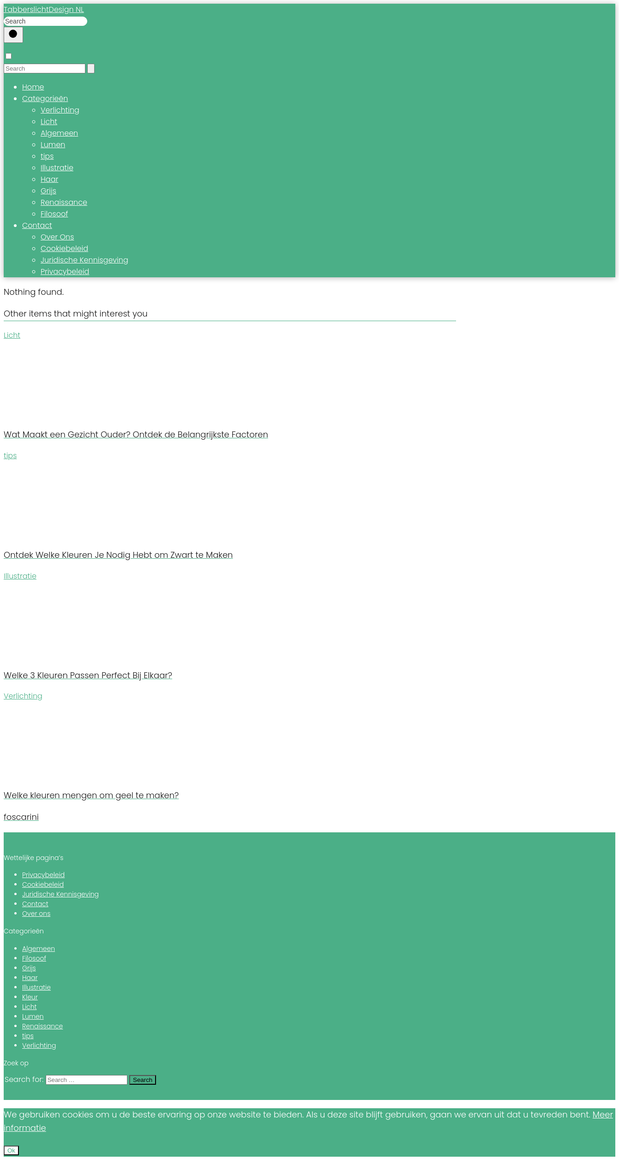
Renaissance (64, 202)
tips (47, 156)
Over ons (36, 913)
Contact (37, 225)
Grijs (48, 190)
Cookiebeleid (64, 248)
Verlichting (60, 110)
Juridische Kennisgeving (84, 260)
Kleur (30, 997)
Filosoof (54, 214)
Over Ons (57, 237)
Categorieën (45, 98)
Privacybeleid (65, 271)
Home (33, 87)
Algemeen (59, 133)
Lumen (53, 144)
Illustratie (57, 167)
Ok (11, 1150)
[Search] (91, 68)
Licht (49, 121)
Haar (49, 179)
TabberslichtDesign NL (44, 9)
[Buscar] (13, 35)
